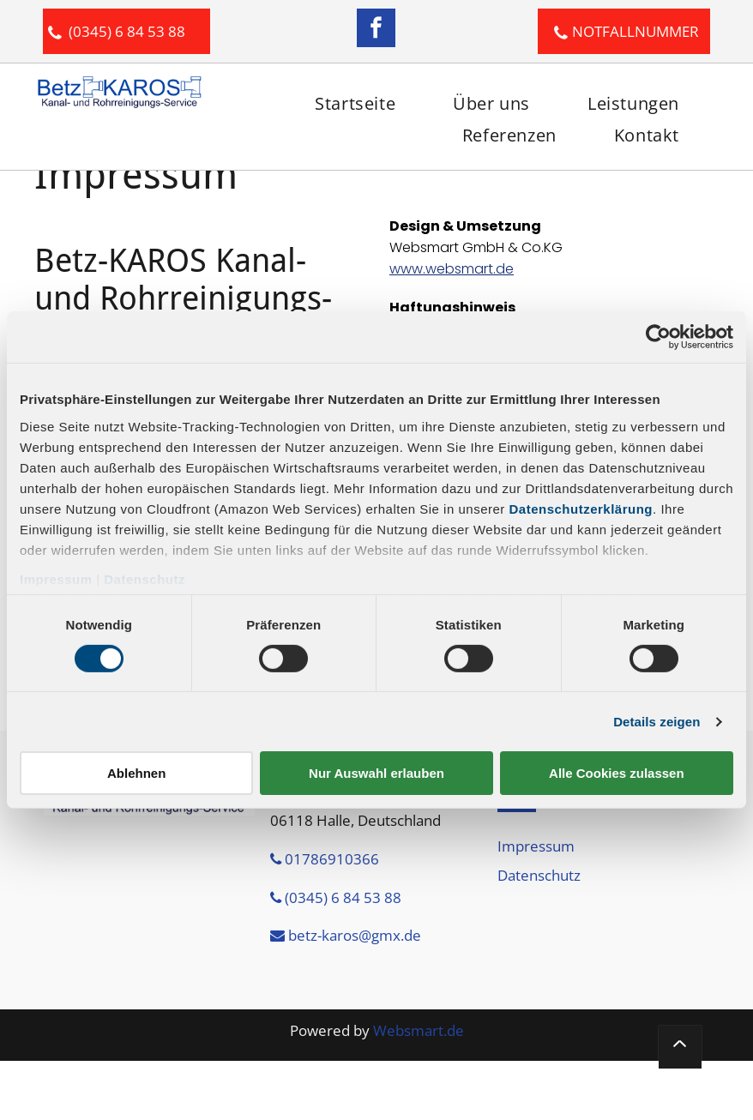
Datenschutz (144, 578)
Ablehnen (136, 773)
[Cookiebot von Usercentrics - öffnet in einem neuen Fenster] (658, 337)
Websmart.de (418, 1030)
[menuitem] (353, 103)
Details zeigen (656, 721)
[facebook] (376, 30)
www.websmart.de (451, 269)
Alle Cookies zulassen (616, 773)
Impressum (56, 578)
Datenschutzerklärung (581, 508)
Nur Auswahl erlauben (376, 773)
